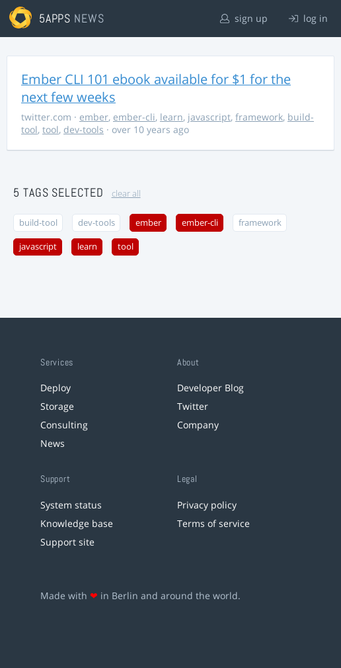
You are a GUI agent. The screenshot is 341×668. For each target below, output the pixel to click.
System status (71, 505)
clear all (126, 193)
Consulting (64, 424)
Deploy (55, 387)
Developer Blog (210, 387)
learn (171, 117)
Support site (67, 542)
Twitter (192, 406)
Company (198, 424)
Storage (57, 406)
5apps (55, 18)
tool (50, 129)
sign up (244, 18)
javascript (209, 117)
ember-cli (134, 117)
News (52, 443)
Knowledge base (76, 523)
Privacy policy (207, 505)
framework (259, 117)
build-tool (38, 222)
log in (308, 18)
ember (93, 117)
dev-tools (83, 129)
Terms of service (213, 523)
